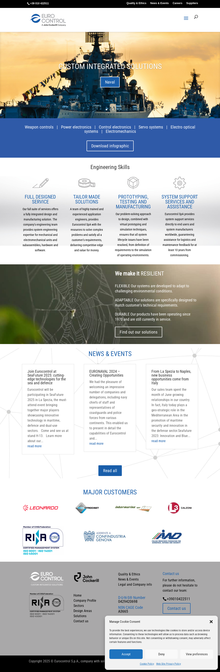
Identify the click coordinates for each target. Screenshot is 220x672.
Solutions (79, 616)
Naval (110, 82)
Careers (177, 3)
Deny (161, 654)
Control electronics (115, 127)
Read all (110, 470)
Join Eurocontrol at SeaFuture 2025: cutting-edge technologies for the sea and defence (47, 377)
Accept (126, 654)
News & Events (159, 3)
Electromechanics (121, 131)
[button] (211, 622)
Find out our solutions (138, 332)
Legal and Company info (135, 584)
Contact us (80, 621)
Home (77, 595)
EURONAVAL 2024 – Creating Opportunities (106, 373)
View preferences (197, 654)
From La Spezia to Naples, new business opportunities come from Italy (171, 377)
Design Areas (82, 611)
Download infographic (110, 145)
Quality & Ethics (136, 3)
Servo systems (151, 127)
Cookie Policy (147, 663)
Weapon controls (39, 127)
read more (35, 446)
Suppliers (192, 3)
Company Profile (84, 601)
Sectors (78, 606)
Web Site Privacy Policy (168, 663)
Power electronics (76, 127)
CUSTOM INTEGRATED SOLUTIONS (110, 66)
